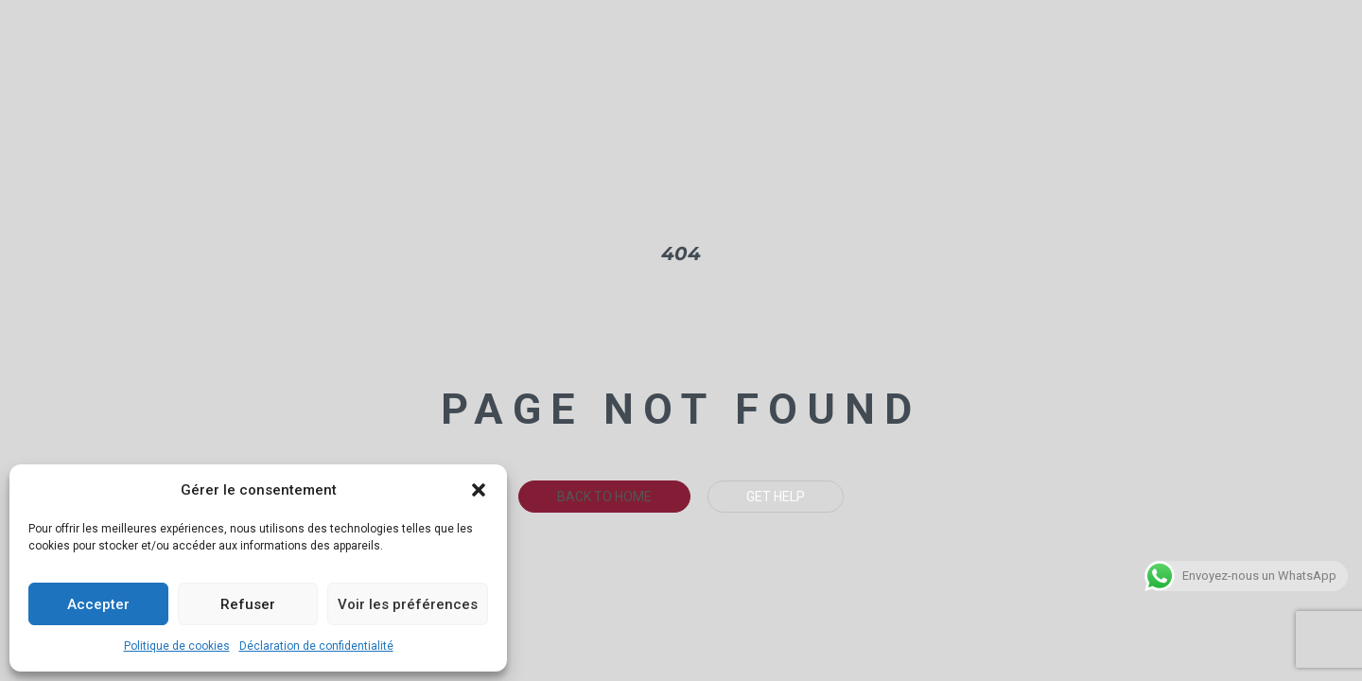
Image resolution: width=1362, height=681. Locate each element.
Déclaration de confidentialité (316, 646)
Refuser (247, 604)
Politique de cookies (177, 646)
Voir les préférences (408, 604)
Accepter (98, 604)
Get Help (775, 496)
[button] (478, 489)
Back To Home (604, 496)
